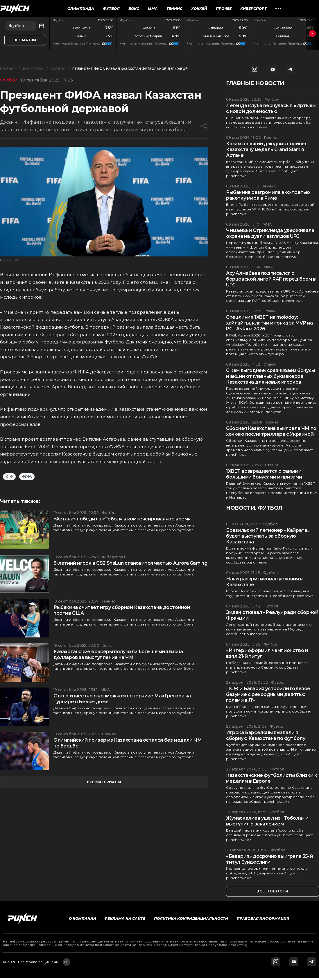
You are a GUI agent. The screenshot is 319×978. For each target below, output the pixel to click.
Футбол (111, 8)
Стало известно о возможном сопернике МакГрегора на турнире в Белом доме (122, 698)
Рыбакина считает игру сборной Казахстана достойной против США (121, 610)
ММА (153, 8)
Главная (8, 69)
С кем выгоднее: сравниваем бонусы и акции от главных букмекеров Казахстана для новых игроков (270, 376)
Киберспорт (253, 8)
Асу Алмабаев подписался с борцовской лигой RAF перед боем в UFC (271, 279)
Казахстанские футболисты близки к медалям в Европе (271, 778)
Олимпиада (80, 8)
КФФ (9, 477)
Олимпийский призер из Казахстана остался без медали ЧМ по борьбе (127, 743)
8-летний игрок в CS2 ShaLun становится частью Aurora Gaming (130, 563)
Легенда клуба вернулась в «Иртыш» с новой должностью (271, 108)
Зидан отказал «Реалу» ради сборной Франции (272, 615)
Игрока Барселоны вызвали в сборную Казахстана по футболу (265, 735)
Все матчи (24, 40)
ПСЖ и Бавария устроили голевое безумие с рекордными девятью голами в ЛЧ (268, 694)
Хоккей (199, 8)
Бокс (133, 8)
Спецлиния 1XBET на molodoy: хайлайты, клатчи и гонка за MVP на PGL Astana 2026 (269, 323)
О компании (82, 918)
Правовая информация (263, 918)
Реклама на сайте (125, 918)
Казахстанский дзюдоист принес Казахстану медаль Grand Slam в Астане (266, 149)
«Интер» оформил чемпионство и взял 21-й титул (267, 653)
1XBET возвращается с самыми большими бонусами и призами (264, 474)
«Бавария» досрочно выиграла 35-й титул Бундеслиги (269, 859)
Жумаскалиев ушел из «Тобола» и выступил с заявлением (267, 821)
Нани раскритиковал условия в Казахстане (264, 581)
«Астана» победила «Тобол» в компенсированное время (122, 519)
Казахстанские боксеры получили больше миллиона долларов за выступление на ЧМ (118, 654)
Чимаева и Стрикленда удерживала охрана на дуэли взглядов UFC (270, 233)
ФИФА (27, 477)
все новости (272, 891)
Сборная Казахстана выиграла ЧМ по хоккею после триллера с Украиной (271, 431)
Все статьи (33, 69)
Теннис (174, 8)
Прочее (224, 8)
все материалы (104, 782)
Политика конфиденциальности (191, 918)
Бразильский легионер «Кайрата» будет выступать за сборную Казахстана (268, 536)
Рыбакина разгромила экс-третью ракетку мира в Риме (268, 195)
